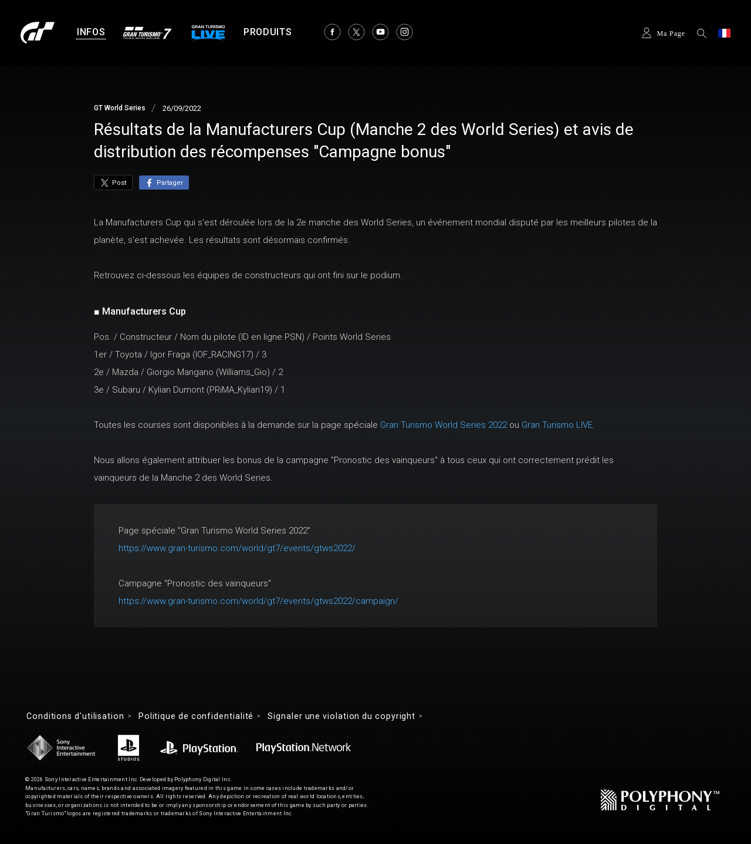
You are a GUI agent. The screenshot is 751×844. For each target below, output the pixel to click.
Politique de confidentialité (195, 716)
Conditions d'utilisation (75, 716)
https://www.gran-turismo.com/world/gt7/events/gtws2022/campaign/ (258, 601)
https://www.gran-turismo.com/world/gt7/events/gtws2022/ (237, 548)
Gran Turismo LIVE (557, 425)
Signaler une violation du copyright (341, 716)
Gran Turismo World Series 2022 (443, 425)
